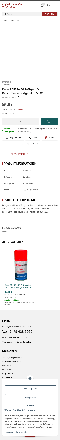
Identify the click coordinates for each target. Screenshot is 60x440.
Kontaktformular (23, 342)
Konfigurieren (30, 398)
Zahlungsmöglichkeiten (12, 357)
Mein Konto (7, 370)
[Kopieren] (18, 97)
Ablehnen (30, 405)
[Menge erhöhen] (35, 122)
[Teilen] (32, 138)
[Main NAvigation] (30, 0)
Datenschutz (21, 432)
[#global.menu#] (55, 5)
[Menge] (20, 122)
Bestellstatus (7, 378)
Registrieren (7, 374)
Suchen (49, 14)
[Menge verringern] (5, 122)
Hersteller (6, 366)
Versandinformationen (11, 362)
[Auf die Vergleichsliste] (13, 138)
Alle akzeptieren (30, 389)
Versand (19, 109)
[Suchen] (24, 14)
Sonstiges (15, 20)
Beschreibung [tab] (19, 154)
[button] (21, 265)
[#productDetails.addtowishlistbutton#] (50, 138)
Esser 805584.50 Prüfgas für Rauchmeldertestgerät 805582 (18, 286)
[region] (30, 21)
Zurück (4, 20)
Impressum (9, 432)
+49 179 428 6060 (19, 331)
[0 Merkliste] (42, 5)
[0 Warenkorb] (48, 5)
